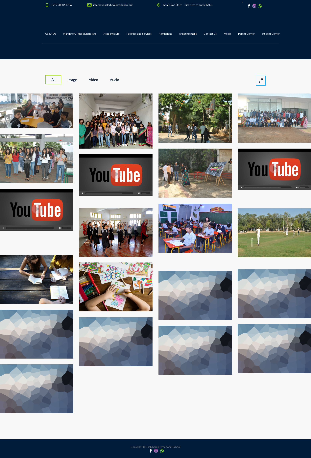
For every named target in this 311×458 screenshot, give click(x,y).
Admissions (165, 33)
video (93, 79)
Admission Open (172, 5)
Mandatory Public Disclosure (79, 33)
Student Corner (271, 33)
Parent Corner (246, 33)
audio (114, 79)
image (72, 79)
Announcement (188, 33)
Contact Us (210, 33)
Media (227, 33)
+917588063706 (61, 5)
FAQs (209, 5)
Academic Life (111, 33)
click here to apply (194, 5)
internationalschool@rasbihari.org (112, 5)
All (53, 79)
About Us (50, 33)
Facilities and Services (139, 33)
